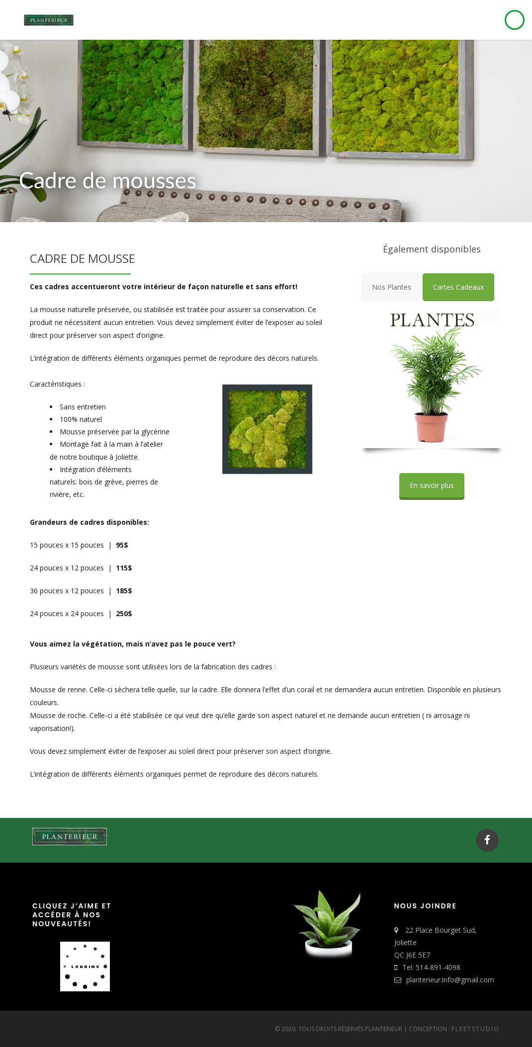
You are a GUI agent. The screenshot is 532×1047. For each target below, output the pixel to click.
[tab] (391, 287)
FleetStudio (475, 1029)
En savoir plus (432, 485)
